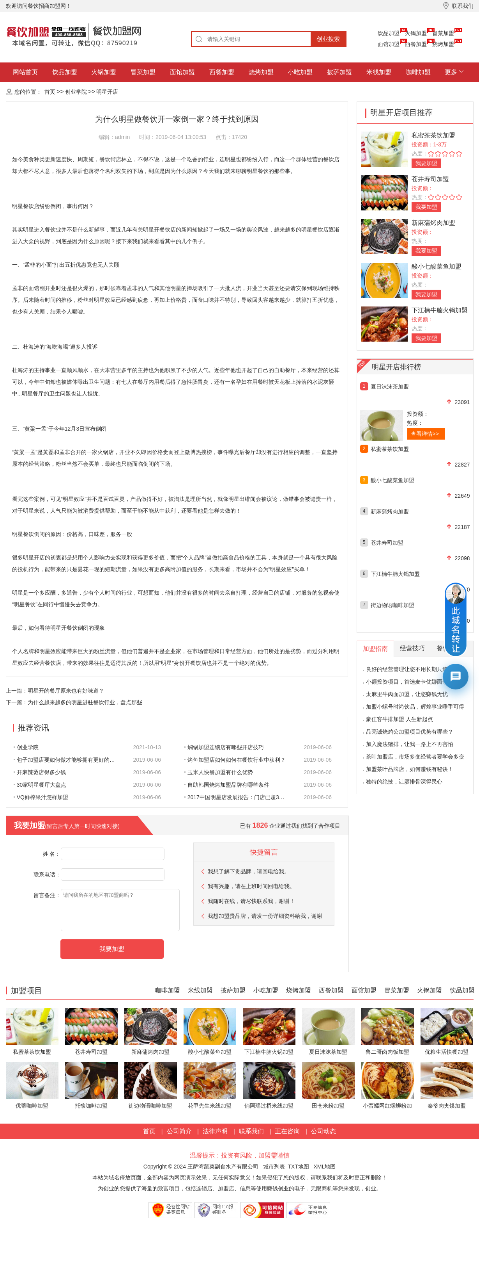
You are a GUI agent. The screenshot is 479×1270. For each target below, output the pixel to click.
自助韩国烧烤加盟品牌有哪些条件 (226, 785)
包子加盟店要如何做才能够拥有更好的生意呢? (69, 760)
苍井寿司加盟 (430, 179)
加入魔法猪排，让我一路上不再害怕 (409, 744)
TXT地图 (298, 1166)
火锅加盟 (416, 33)
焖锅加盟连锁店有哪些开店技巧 (224, 747)
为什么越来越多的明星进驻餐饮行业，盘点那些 (85, 702)
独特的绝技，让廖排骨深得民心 (404, 781)
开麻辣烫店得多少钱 (40, 772)
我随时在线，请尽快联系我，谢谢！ (251, 901)
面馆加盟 (388, 44)
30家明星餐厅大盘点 (40, 785)
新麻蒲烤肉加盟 (433, 222)
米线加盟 (378, 72)
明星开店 (107, 92)
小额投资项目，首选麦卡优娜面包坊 (409, 682)
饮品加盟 (388, 33)
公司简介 (179, 1131)
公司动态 (323, 1131)
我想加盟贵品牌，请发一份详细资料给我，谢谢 (265, 916)
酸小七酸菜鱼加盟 (436, 266)
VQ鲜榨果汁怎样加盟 (41, 797)
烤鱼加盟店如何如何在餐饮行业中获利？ (235, 760)
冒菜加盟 (443, 33)
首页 (49, 92)
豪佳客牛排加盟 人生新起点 (399, 719)
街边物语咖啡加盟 (392, 605)
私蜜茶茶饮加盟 (433, 135)
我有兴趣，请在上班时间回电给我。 (251, 886)
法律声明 (215, 1131)
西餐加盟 (416, 44)
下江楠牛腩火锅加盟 (440, 310)
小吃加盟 (300, 72)
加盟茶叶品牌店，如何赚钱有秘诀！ (409, 769)
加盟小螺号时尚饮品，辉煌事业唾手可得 (415, 707)
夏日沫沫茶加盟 (390, 386)
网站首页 (25, 72)
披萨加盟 (339, 72)
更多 (451, 72)
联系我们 (251, 1131)
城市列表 (274, 1166)
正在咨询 (287, 1131)
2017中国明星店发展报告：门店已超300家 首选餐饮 (239, 797)
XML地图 (324, 1166)
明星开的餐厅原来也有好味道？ (66, 691)
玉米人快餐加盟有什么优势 (218, 772)
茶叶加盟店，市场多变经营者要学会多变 (415, 756)
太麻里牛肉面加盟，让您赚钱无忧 (407, 694)
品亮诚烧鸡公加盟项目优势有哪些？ (409, 732)
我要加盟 (426, 163)
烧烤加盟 (443, 44)
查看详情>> (425, 434)
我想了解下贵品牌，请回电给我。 (249, 871)
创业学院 (76, 92)
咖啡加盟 (418, 72)
